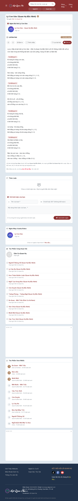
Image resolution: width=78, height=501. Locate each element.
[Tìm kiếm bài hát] (39, 4)
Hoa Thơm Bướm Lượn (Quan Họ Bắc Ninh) (22, 275)
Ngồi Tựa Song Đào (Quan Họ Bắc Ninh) (21, 282)
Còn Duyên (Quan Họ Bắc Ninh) (18, 288)
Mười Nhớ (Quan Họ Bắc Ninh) (18, 313)
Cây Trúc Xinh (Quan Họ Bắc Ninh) (19, 319)
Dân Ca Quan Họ (17, 19)
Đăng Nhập (63, 6)
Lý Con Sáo (19, 234)
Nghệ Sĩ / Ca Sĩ (33, 469)
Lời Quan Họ (33, 493)
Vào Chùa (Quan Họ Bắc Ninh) (18, 307)
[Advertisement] (39, 343)
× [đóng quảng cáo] (71, 327)
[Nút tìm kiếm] (52, 4)
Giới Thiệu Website (11, 469)
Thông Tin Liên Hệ (11, 475)
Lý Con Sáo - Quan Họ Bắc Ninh (26, 28)
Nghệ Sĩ (35, 9)
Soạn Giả (48, 9)
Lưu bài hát (56, 42)
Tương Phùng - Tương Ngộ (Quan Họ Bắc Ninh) (24, 294)
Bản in (20, 42)
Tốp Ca (17, 30)
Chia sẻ (67, 42)
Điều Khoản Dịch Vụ (11, 472)
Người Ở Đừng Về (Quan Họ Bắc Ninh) (20, 263)
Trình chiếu (30, 42)
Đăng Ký (70, 6)
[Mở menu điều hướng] (6, 6)
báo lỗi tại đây (26, 169)
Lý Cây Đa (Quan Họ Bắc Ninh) (18, 269)
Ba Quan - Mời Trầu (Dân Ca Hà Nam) (20, 300)
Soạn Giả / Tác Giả (34, 472)
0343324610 (33, 487)
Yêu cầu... (47, 242)
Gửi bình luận (62, 218)
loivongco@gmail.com (48, 487)
